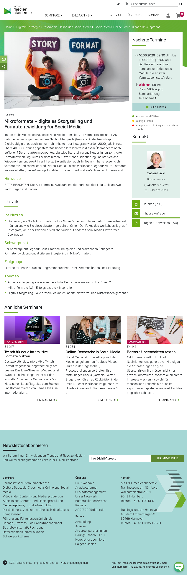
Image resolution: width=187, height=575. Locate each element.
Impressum (41, 562)
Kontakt (154, 15)
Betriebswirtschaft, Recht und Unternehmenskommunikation (23, 530)
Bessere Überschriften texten (151, 352)
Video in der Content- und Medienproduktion (33, 496)
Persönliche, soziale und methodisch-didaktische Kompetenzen (36, 512)
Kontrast (126, 4)
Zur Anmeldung (167, 458)
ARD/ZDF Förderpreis (89, 510)
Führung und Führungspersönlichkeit (27, 519)
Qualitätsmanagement (90, 492)
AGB (12, 562)
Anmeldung (83, 522)
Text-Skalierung (119, 4)
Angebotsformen (86, 487)
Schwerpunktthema (16, 536)
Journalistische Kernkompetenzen (26, 483)
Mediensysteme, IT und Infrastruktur (27, 505)
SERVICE (116, 15)
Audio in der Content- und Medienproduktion (33, 501)
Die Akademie (84, 483)
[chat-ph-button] (179, 567)
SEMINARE (53, 15)
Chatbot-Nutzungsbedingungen (69, 562)
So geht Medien (85, 544)
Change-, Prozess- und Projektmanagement (32, 523)
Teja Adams (148, 98)
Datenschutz (24, 562)
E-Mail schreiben (156, 190)
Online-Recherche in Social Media (93, 352)
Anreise (80, 526)
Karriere (80, 505)
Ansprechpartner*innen (91, 531)
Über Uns (135, 15)
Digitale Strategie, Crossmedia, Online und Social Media (36, 490)
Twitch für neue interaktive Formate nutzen (26, 354)
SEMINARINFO (47, 400)
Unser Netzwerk (86, 496)
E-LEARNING (82, 15)
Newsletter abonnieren (90, 540)
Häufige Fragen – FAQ (90, 535)
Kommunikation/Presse (91, 501)
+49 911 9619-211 (156, 185)
